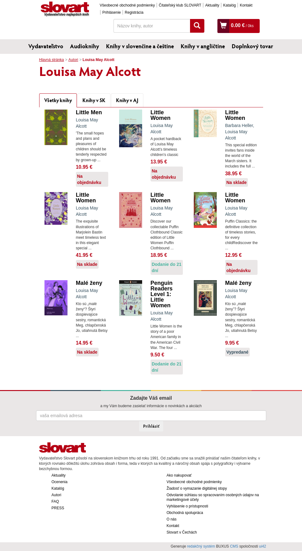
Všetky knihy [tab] (58, 100)
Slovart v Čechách (182, 532)
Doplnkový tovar (252, 46)
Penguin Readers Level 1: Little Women (162, 294)
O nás (172, 519)
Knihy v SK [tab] (93, 100)
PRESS (58, 508)
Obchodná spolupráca (185, 513)
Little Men (89, 112)
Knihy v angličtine (203, 46)
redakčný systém (201, 546)
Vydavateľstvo (45, 46)
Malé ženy (89, 283)
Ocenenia (59, 482)
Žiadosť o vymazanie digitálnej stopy (197, 488)
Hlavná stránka (51, 60)
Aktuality (212, 5)
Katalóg (229, 5)
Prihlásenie (111, 12)
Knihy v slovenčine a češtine (140, 46)
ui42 (262, 546)
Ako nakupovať (179, 475)
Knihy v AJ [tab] (127, 100)
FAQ (55, 501)
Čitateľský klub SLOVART (180, 5)
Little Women (161, 115)
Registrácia (134, 12)
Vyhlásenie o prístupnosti (187, 506)
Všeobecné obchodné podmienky (127, 5)
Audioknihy (84, 46)
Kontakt (246, 5)
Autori (73, 60)
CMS (234, 546)
